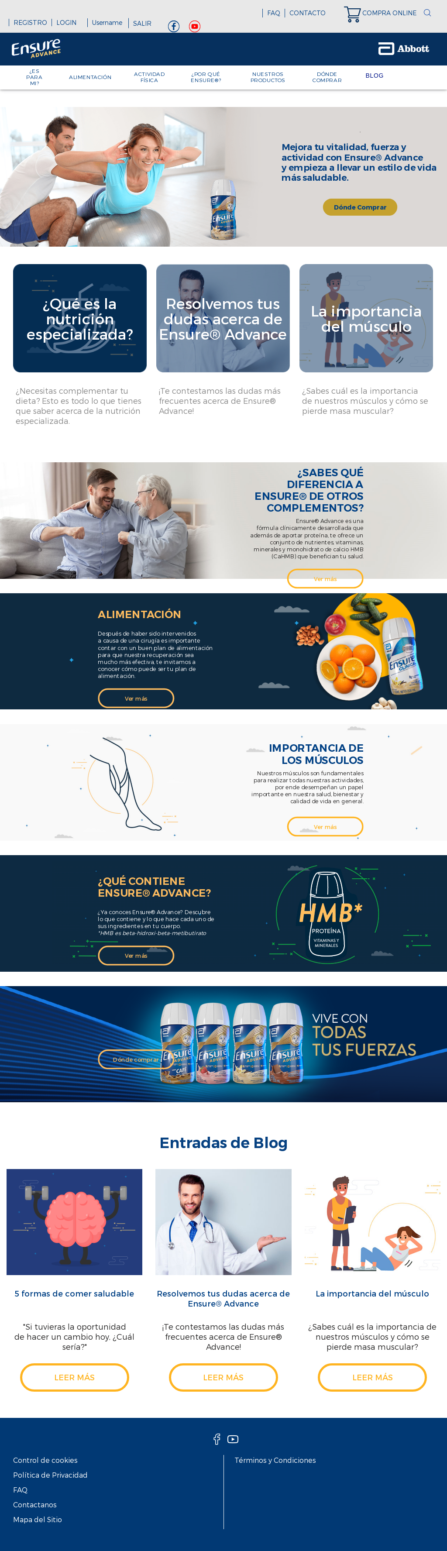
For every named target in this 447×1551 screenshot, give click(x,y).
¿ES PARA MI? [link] (34, 77)
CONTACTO (307, 13)
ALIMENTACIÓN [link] (90, 77)
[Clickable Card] (80, 354)
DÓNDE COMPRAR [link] (327, 77)
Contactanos (35, 1504)
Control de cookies (45, 1460)
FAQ (273, 13)
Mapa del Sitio (37, 1519)
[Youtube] (194, 28)
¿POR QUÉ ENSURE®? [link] (206, 77)
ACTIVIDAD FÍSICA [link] (149, 77)
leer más (74, 1377)
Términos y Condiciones (275, 1460)
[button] (427, 13)
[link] (384, 13)
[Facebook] (173, 28)
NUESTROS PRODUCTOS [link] (268, 77)
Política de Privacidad (50, 1475)
